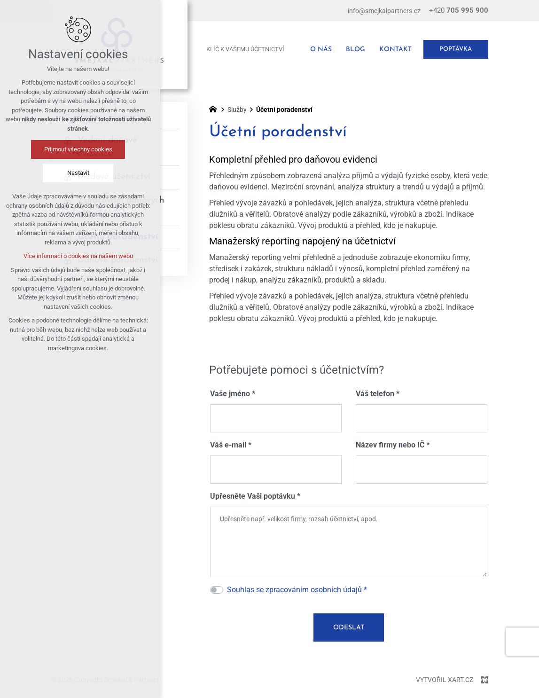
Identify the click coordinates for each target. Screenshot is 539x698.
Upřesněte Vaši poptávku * (255, 496)
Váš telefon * (377, 393)
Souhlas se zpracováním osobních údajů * (297, 589)
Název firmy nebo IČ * (393, 444)
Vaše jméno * (232, 393)
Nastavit (45, 172)
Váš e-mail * (230, 444)
